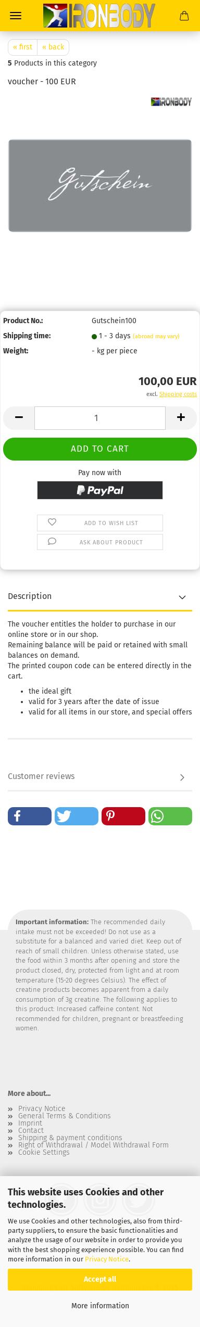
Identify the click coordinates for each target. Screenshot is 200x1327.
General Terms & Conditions (64, 1116)
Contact (31, 1130)
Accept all (100, 1279)
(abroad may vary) (156, 336)
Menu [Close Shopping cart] (15, 15)
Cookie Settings (44, 1152)
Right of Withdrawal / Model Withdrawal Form (93, 1145)
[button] (18, 418)
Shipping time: (27, 335)
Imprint (30, 1123)
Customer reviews (41, 776)
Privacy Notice (107, 1259)
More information (100, 1306)
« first (22, 47)
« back (53, 47)
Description (30, 596)
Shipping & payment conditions (70, 1138)
